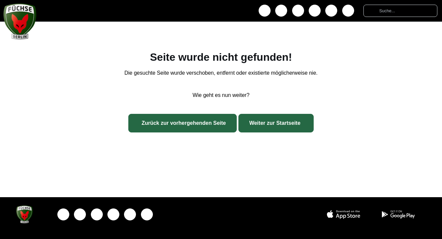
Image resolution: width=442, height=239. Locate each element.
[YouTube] (315, 11)
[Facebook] (265, 11)
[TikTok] (331, 11)
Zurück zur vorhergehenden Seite (184, 123)
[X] (298, 11)
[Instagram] (281, 11)
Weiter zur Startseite (274, 123)
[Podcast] (348, 11)
